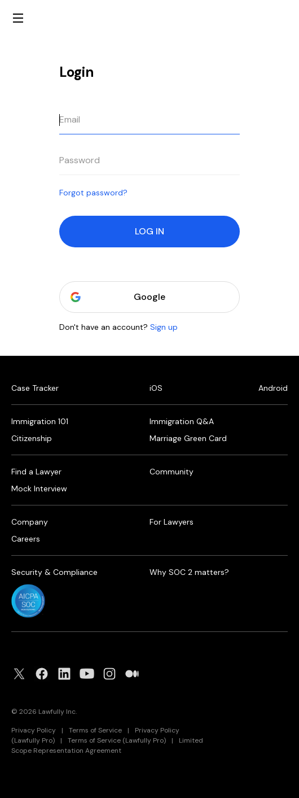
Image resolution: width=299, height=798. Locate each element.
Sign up (164, 327)
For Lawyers (172, 522)
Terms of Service (95, 730)
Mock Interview (39, 488)
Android (273, 388)
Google (149, 297)
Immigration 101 (39, 421)
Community (172, 471)
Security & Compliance (54, 572)
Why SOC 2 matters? (189, 572)
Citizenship (31, 438)
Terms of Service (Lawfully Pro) (117, 740)
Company (29, 522)
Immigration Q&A (182, 421)
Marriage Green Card (188, 438)
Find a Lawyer (36, 471)
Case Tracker (35, 388)
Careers (25, 539)
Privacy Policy (33, 730)
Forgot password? (93, 192)
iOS (156, 388)
